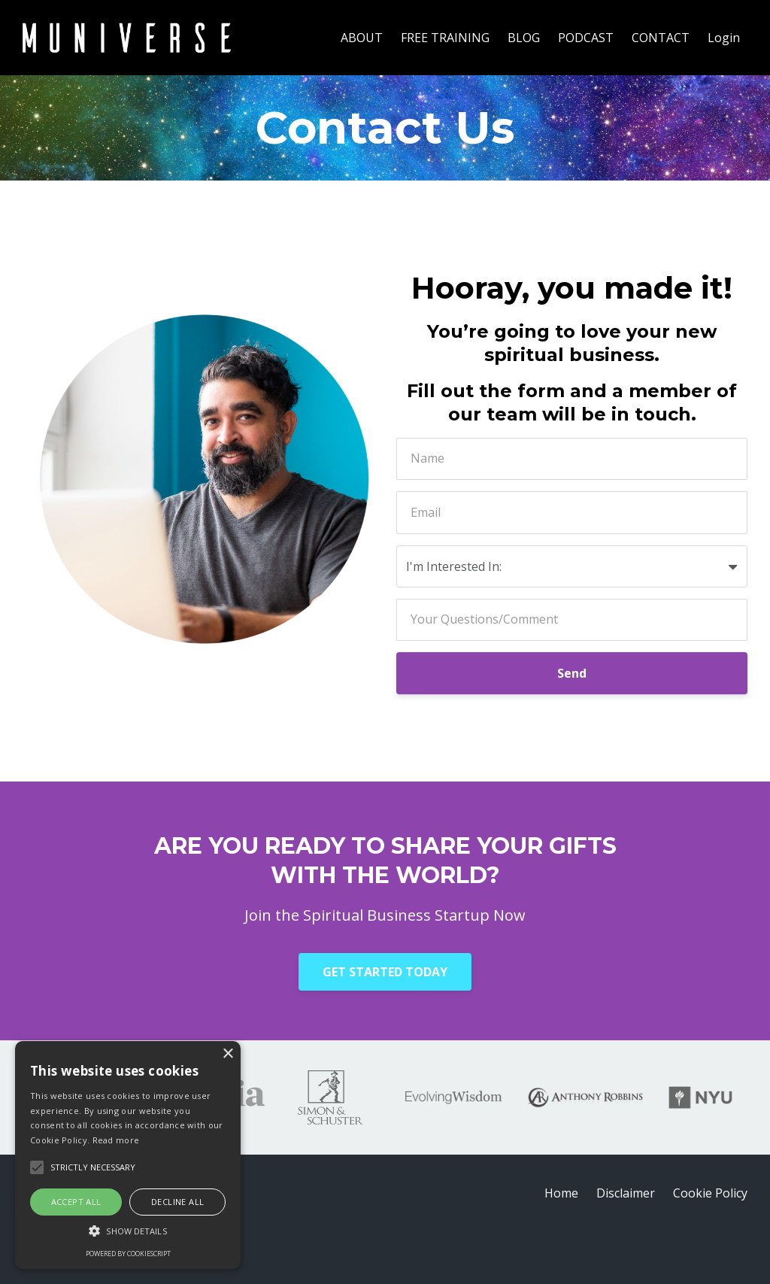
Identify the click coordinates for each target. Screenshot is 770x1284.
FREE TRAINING (445, 37)
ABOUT (362, 37)
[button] (128, 1231)
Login (724, 37)
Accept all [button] (76, 1201)
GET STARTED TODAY (385, 972)
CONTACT (661, 37)
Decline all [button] (177, 1201)
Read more (116, 1140)
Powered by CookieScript (128, 1253)
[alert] (128, 1155)
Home (561, 1193)
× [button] (227, 1054)
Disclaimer (625, 1193)
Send (572, 673)
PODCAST (586, 37)
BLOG (524, 37)
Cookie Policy (710, 1193)
